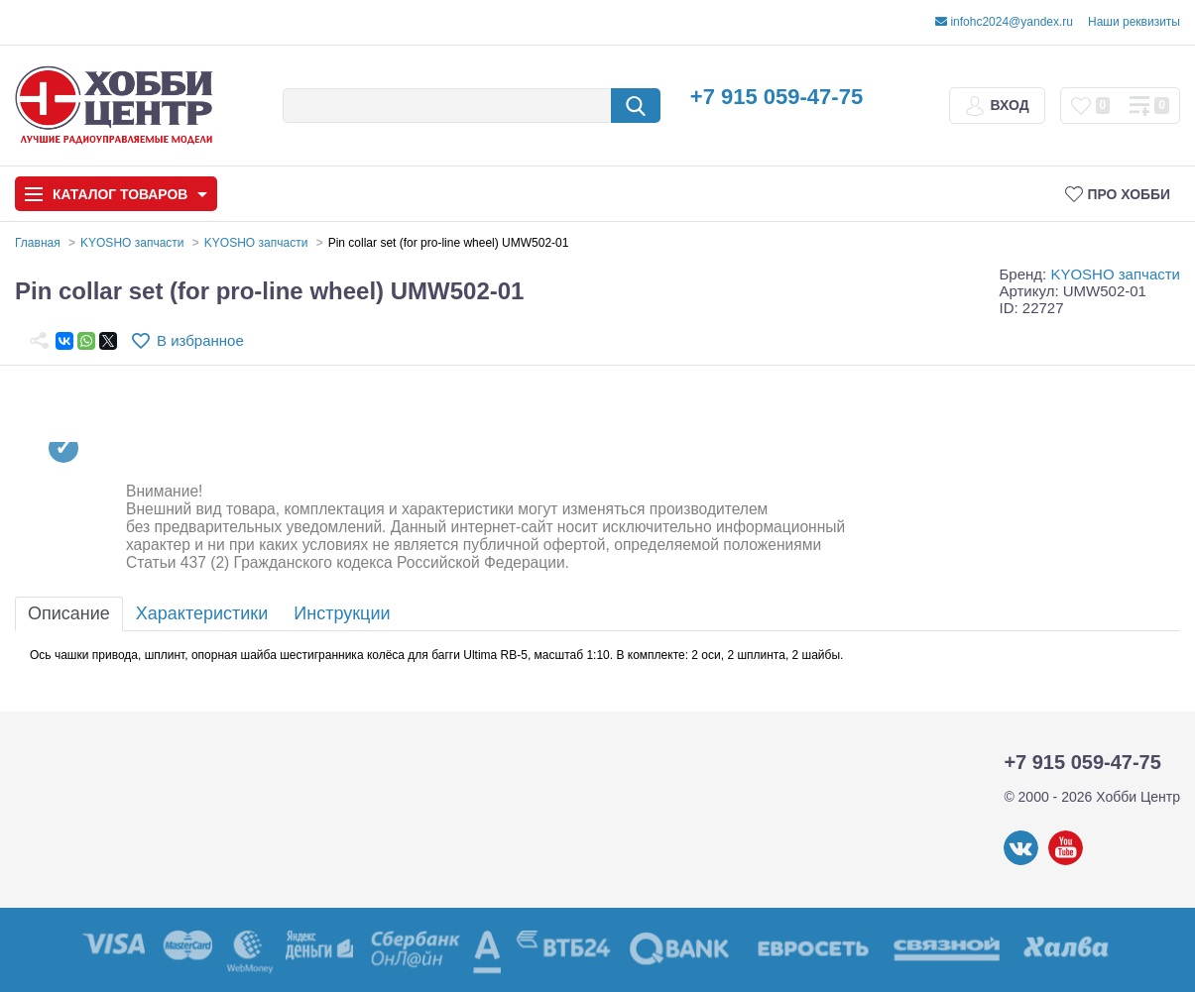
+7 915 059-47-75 (776, 96)
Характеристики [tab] (202, 613)
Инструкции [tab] (342, 613)
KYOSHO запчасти (1115, 274)
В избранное (200, 340)
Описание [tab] (69, 613)
